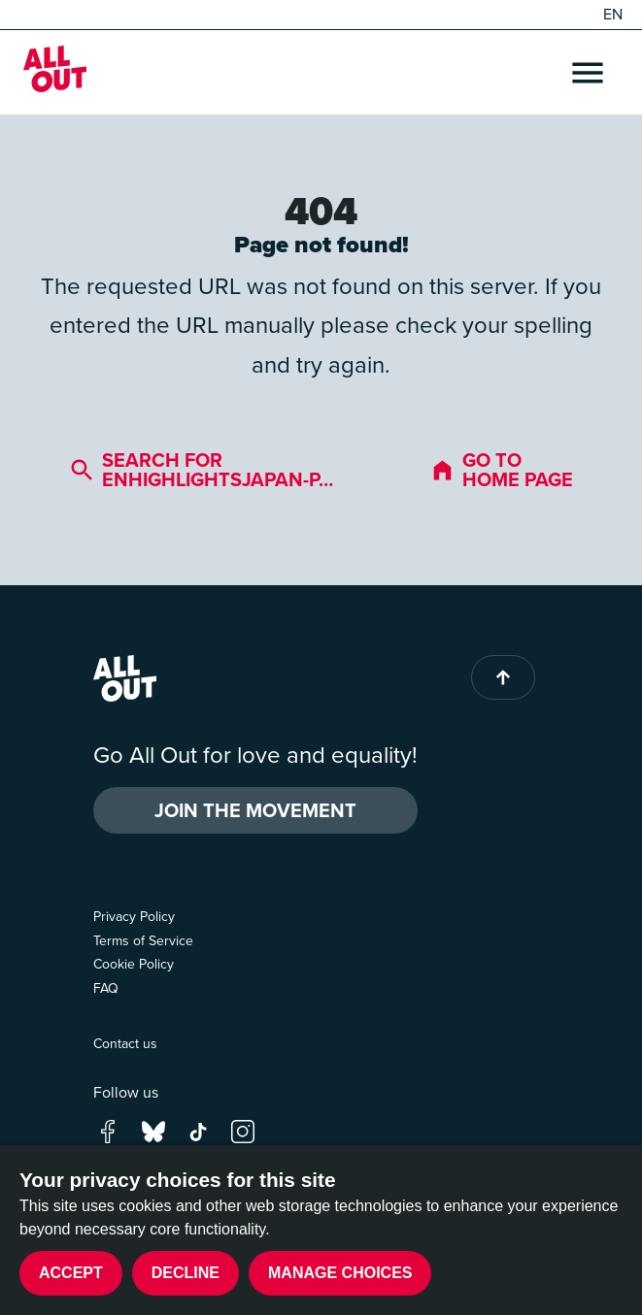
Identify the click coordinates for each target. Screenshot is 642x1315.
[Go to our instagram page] (242, 1129)
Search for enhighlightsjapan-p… (201, 469)
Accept (71, 1273)
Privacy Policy (134, 916)
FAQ (105, 988)
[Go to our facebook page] (107, 1129)
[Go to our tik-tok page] (198, 1129)
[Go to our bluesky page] (153, 1129)
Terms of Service (143, 941)
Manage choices (340, 1273)
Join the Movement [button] (255, 810)
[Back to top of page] (503, 677)
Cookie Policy (133, 964)
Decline (186, 1273)
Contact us (125, 1044)
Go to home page (501, 469)
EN (613, 14)
